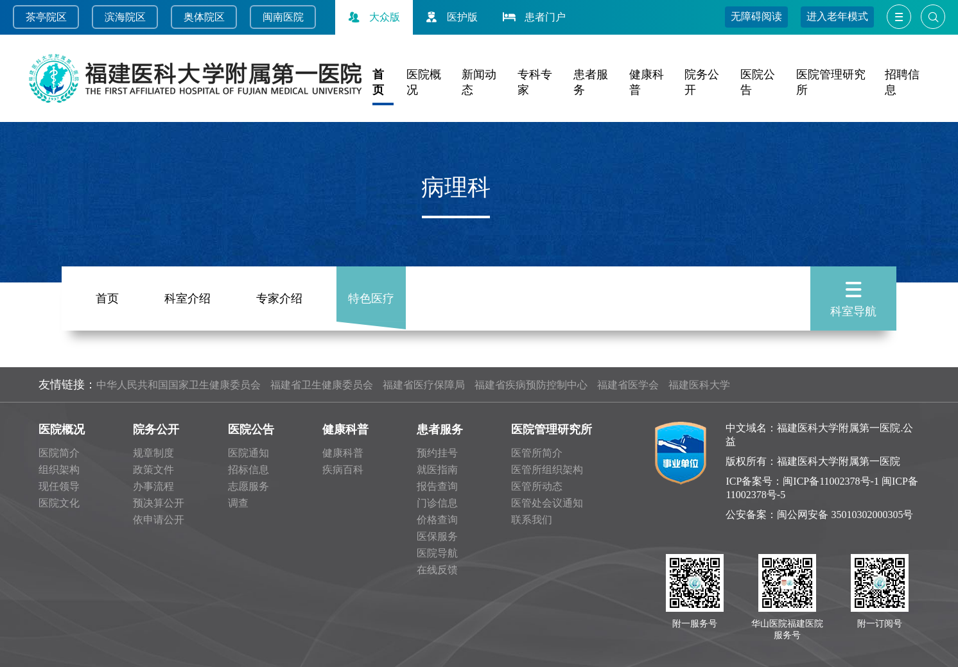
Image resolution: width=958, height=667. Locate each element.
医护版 (450, 17)
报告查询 (437, 486)
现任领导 (59, 486)
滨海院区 (125, 17)
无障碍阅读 (756, 16)
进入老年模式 (837, 16)
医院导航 (437, 553)
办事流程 (153, 486)
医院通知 (248, 452)
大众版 (372, 17)
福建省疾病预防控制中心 (531, 384)
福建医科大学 (699, 384)
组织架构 (59, 469)
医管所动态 (536, 486)
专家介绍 (279, 296)
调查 (238, 503)
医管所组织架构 (547, 469)
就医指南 (437, 469)
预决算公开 (158, 503)
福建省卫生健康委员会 (321, 384)
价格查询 (437, 519)
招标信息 (248, 469)
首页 (107, 296)
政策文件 (153, 469)
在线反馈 (437, 569)
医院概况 (62, 429)
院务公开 (156, 429)
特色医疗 (371, 296)
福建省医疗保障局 (424, 384)
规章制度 (153, 452)
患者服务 (440, 429)
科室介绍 (187, 296)
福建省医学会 (628, 384)
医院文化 (59, 503)
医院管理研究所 (551, 429)
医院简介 (59, 452)
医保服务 (437, 536)
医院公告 (251, 429)
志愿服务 (248, 486)
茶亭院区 (46, 17)
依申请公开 (158, 519)
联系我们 (531, 519)
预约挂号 (437, 452)
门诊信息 (437, 503)
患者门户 (533, 17)
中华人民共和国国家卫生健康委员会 (178, 384)
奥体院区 (204, 17)
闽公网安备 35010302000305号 (845, 514)
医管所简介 (536, 452)
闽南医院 (283, 17)
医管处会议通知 (547, 503)
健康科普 (345, 429)
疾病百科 (342, 469)
